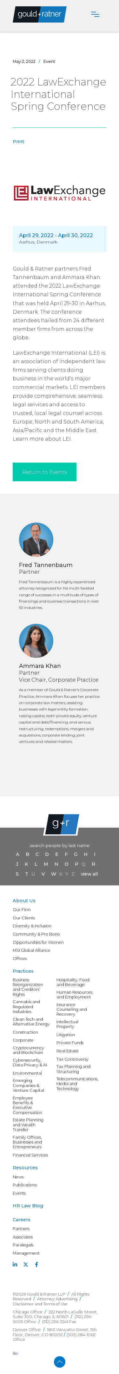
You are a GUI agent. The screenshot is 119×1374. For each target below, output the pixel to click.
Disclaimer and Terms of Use (40, 1304)
